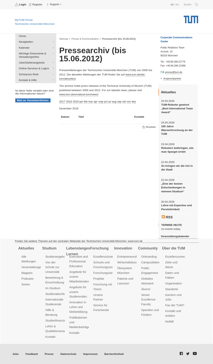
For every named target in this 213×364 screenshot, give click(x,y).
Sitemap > (64, 39)
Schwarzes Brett (52, 74)
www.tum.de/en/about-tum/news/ (78, 94)
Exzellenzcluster (104, 256)
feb (86, 101)
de (172, 4)
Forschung (99, 248)
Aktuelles (26, 248)
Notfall (169, 321)
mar (90, 101)
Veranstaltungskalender (175, 236)
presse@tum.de (173, 72)
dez (134, 101)
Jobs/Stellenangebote (52, 62)
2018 (69, 101)
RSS (167, 217)
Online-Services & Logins (52, 68)
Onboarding (149, 256)
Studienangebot (55, 256)
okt (124, 101)
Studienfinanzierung (58, 320)
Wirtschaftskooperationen (134, 262)
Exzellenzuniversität (178, 256)
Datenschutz (68, 353)
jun (106, 101)
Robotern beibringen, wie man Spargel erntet (177, 149)
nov (129, 101)
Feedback (32, 353)
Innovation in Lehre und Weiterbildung (78, 306)
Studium (49, 248)
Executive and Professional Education (78, 261)
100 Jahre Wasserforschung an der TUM (177, 130)
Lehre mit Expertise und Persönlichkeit (176, 207)
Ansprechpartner (172, 78)
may (100, 101)
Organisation (173, 283)
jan (81, 101)
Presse (49, 353)
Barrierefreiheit (114, 353)
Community (148, 248)
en (177, 4)
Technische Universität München (191, 18)
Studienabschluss (57, 294)
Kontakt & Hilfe (52, 79)
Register (36, 4)
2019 (76, 101)
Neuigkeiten (52, 41)
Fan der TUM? (174, 305)
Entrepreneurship (128, 256)
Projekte (98, 278)
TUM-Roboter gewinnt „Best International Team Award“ (177, 108)
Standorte (171, 289)
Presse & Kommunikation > (86, 39)
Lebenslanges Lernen (78, 251)
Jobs (15, 353)
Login (21, 4)
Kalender (52, 47)
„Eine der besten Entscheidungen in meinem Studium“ (173, 187)
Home (22, 36)
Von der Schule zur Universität (52, 267)
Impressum (90, 353)
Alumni (145, 289)
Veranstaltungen (32, 267)
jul (110, 101)
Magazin (27, 272)
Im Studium (52, 288)
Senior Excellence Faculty (148, 299)
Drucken (149, 127)
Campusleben (150, 262)
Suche (191, 4)
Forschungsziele (104, 272)
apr (96, 101)
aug (114, 101)
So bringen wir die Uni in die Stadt (177, 167)
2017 (62, 101)
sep (119, 101)
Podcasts (27, 278)
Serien (25, 284)
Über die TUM (173, 248)
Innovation (123, 248)
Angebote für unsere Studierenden (78, 291)
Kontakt (50, 336)
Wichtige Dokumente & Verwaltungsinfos (52, 53)
